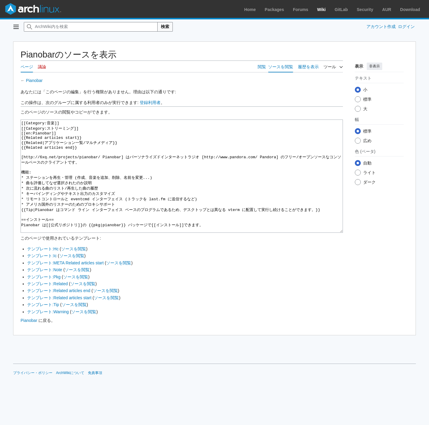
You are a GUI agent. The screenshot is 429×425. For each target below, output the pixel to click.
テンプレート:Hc (42, 271)
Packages (274, 9)
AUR (386, 9)
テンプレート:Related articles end (58, 313)
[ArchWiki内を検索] (91, 27)
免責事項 (95, 395)
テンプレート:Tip (43, 327)
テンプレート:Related (47, 306)
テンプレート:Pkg (43, 299)
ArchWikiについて (70, 395)
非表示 (374, 66)
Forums (300, 9)
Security (365, 9)
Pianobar (34, 80)
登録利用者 (150, 102)
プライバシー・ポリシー (32, 395)
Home (250, 9)
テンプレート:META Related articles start (65, 285)
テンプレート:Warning (48, 334)
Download (410, 9)
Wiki (321, 9)
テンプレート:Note (44, 292)
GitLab (341, 9)
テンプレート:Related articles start (59, 320)
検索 (165, 26)
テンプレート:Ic (42, 278)
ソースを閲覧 (73, 271)
